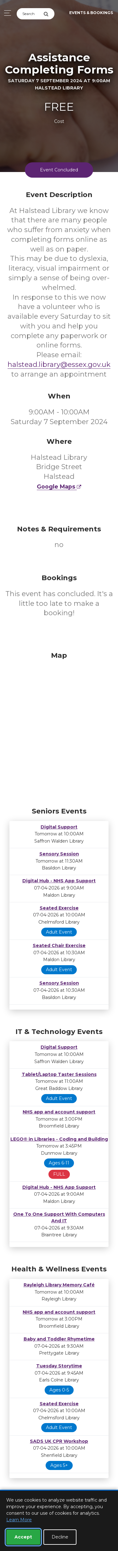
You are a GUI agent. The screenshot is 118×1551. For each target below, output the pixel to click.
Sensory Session (59, 854)
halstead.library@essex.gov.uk (59, 364)
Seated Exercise (59, 908)
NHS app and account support (59, 1112)
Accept (23, 1537)
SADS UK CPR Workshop (59, 1441)
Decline (60, 1537)
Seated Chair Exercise (59, 945)
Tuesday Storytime (59, 1366)
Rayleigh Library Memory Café (59, 1285)
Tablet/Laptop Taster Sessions (59, 1074)
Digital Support (59, 827)
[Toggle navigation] (6, 13)
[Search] (30, 13)
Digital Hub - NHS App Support (59, 881)
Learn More (19, 1520)
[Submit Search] (48, 13)
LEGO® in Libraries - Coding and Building (59, 1139)
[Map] (59, 727)
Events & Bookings (91, 12)
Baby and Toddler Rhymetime (59, 1339)
